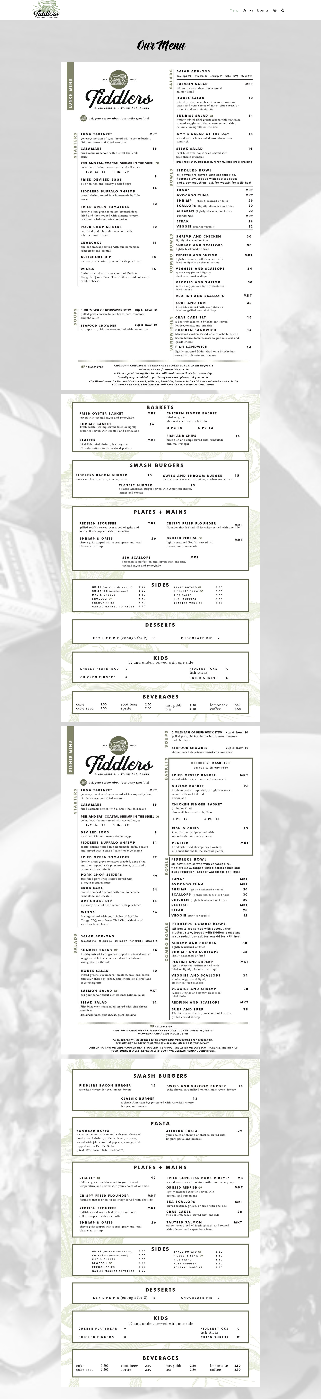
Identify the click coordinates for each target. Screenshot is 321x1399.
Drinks (248, 10)
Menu (233, 10)
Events (263, 10)
